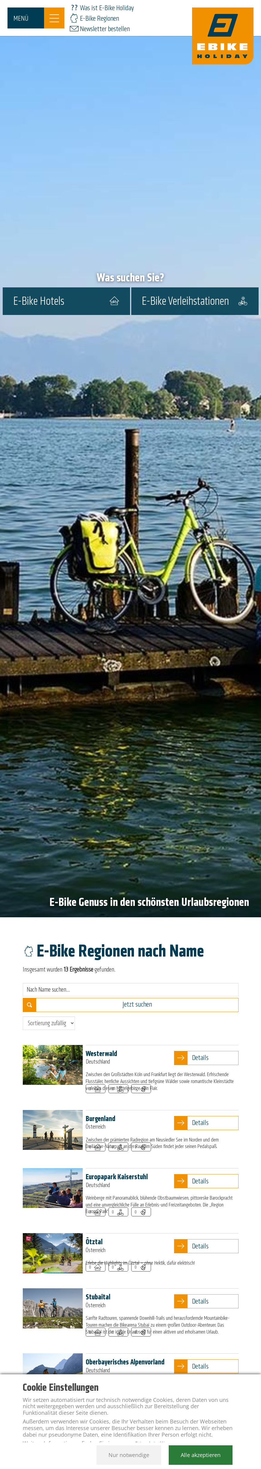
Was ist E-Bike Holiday (107, 8)
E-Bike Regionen (99, 18)
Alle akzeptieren (201, 1455)
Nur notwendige (128, 1455)
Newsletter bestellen (105, 29)
